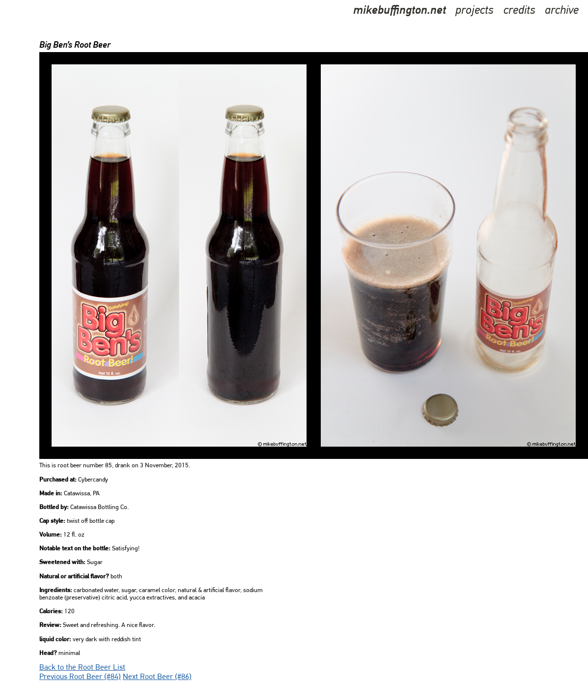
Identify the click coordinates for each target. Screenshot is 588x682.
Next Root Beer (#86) (157, 677)
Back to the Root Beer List (82, 668)
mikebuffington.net (399, 11)
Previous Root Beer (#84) (80, 677)
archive (562, 11)
